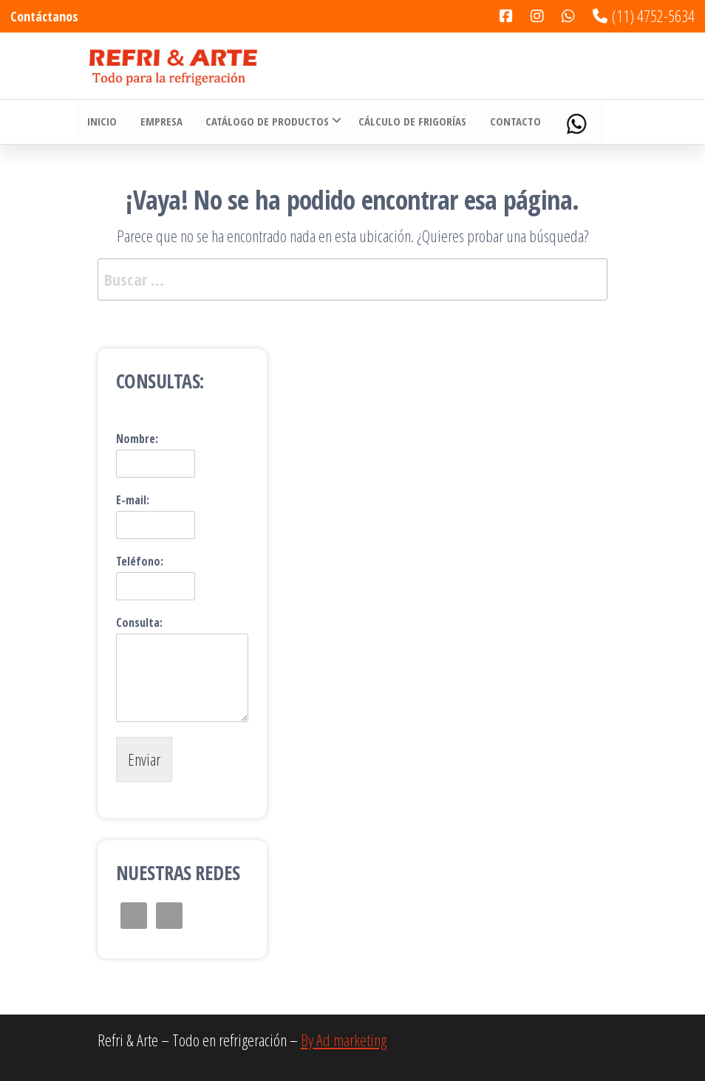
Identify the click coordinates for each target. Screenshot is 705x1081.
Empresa (159, 121)
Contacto (511, 121)
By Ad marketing (343, 1040)
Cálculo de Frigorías (409, 121)
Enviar (144, 759)
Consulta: (139, 623)
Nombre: (137, 439)
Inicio (101, 121)
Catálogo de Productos (264, 121)
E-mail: (132, 500)
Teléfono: (139, 561)
